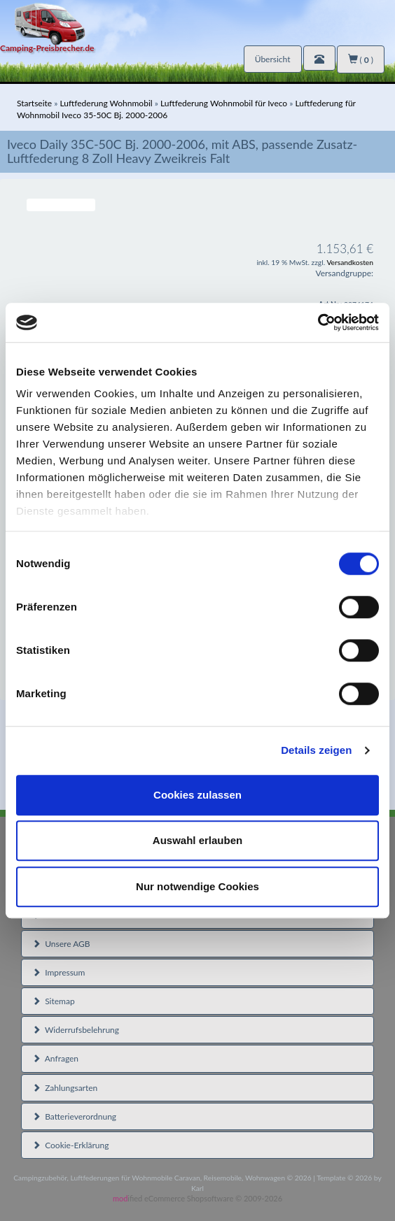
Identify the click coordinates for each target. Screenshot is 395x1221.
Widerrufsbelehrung (75, 1029)
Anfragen (55, 1058)
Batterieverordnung (74, 1116)
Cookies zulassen (197, 795)
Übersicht (273, 59)
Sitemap (53, 1001)
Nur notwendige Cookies (197, 886)
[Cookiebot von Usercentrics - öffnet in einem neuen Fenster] (317, 322)
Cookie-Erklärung (70, 1145)
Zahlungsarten (64, 1088)
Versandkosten (349, 262)
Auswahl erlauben (197, 840)
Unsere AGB (61, 943)
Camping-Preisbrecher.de (47, 48)
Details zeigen (316, 750)
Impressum (58, 972)
